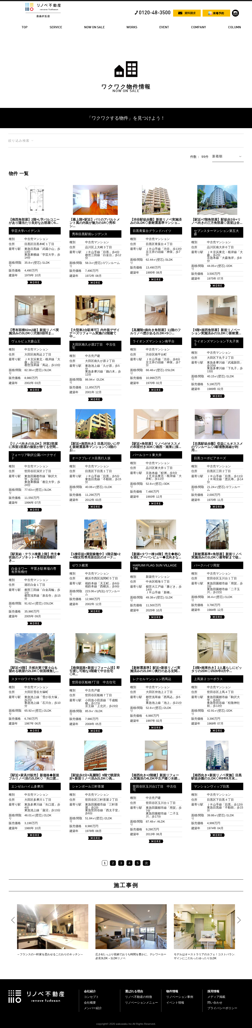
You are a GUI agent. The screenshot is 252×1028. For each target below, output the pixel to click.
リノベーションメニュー (141, 1002)
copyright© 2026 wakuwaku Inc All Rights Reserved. (126, 1023)
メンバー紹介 (93, 1008)
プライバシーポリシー (222, 1008)
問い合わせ (214, 1002)
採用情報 (213, 991)
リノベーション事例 (179, 996)
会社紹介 (90, 991)
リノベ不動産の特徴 (138, 996)
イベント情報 (175, 1002)
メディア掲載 (216, 996)
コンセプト (91, 996)
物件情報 (172, 991)
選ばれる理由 (134, 991)
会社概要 (90, 1002)
